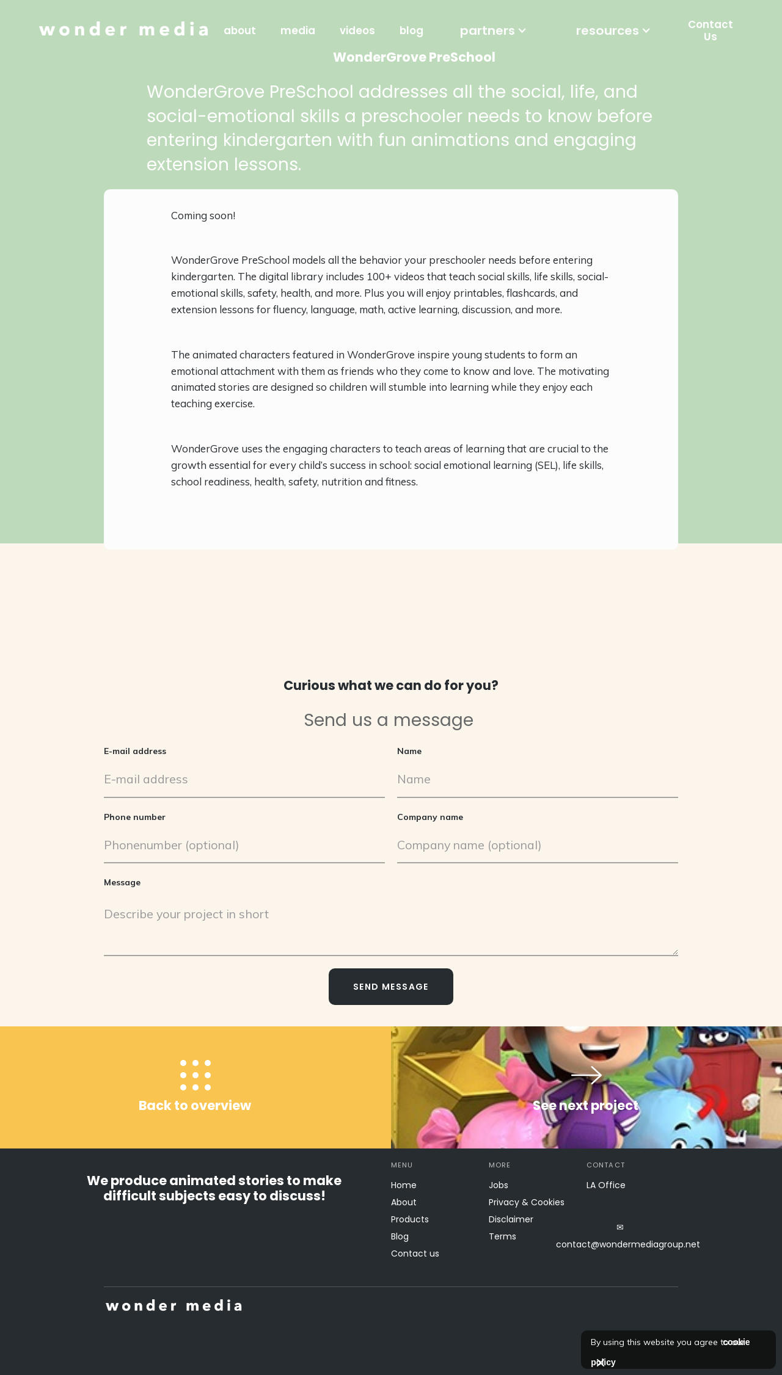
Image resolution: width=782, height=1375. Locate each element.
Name (409, 751)
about (240, 30)
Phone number (135, 816)
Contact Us (710, 30)
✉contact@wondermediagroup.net (620, 1235)
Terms (502, 1236)
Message (122, 882)
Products (410, 1219)
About (404, 1202)
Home (404, 1185)
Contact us (415, 1253)
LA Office (606, 1185)
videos (357, 30)
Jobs (498, 1185)
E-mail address (135, 751)
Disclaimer (511, 1219)
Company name (430, 816)
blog (411, 30)
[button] (493, 30)
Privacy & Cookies (527, 1202)
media (297, 30)
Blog (400, 1236)
